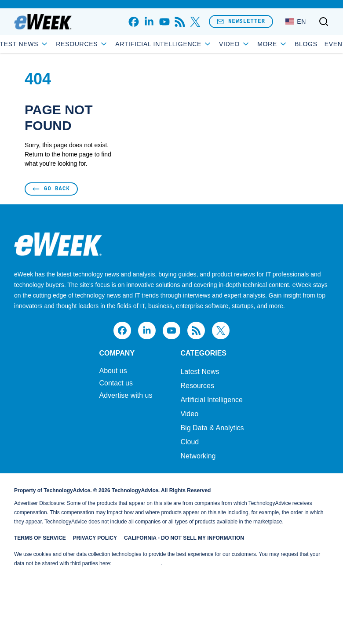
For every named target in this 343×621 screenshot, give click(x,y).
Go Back (51, 188)
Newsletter (241, 21)
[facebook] (133, 22)
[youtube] (164, 22)
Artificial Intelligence (183, 44)
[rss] (180, 22)
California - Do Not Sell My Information (184, 538)
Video (189, 414)
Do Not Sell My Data (137, 563)
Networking (197, 456)
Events (318, 43)
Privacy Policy (95, 538)
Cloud (189, 442)
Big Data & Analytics (212, 428)
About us (113, 370)
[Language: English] (296, 21)
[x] (195, 22)
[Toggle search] (323, 21)
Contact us (115, 383)
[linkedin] (149, 22)
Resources (197, 385)
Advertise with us (125, 395)
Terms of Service (40, 538)
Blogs (286, 43)
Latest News (39, 44)
